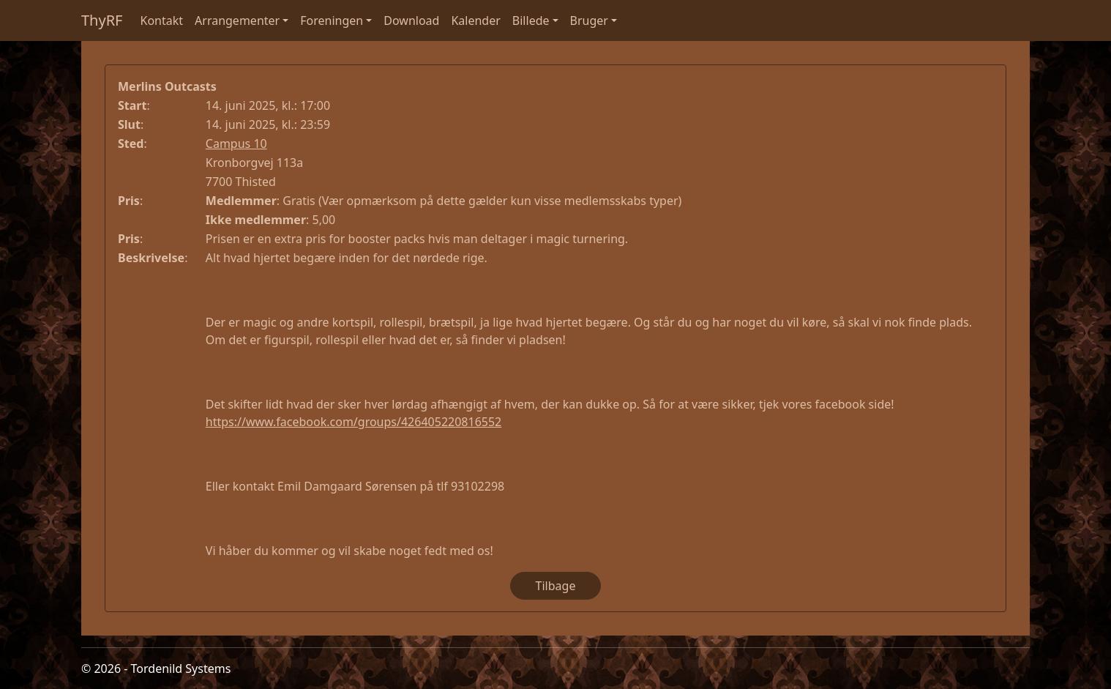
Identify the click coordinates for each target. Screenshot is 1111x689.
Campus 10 (236, 143)
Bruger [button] (589, 20)
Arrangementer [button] (237, 20)
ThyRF (102, 20)
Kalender (475, 20)
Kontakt (162, 20)
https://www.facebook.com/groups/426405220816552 (353, 422)
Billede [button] (531, 20)
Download (411, 20)
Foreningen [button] (331, 20)
